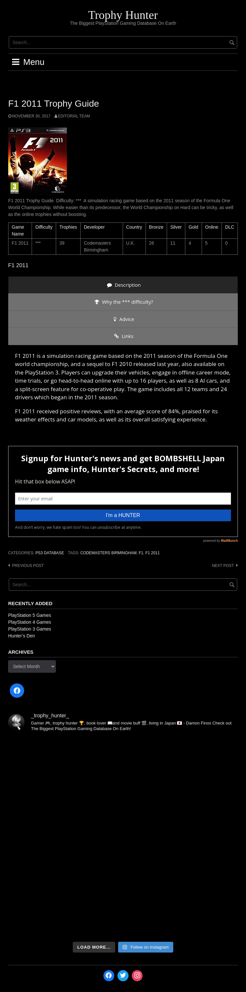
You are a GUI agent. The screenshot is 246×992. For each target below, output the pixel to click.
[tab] (123, 285)
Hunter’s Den (21, 635)
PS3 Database (50, 553)
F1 (141, 553)
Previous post (28, 565)
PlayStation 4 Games (29, 622)
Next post (223, 565)
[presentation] (123, 285)
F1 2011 (153, 553)
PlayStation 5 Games (29, 615)
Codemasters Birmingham (108, 553)
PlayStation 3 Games (29, 629)
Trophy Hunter (123, 15)
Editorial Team (74, 116)
